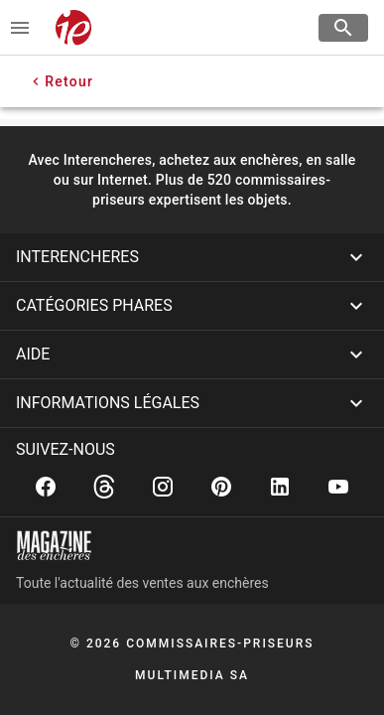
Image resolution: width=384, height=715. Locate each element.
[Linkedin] (280, 486)
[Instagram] (163, 486)
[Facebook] (46, 486)
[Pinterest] (221, 486)
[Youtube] (338, 486)
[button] (192, 257)
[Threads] (104, 486)
